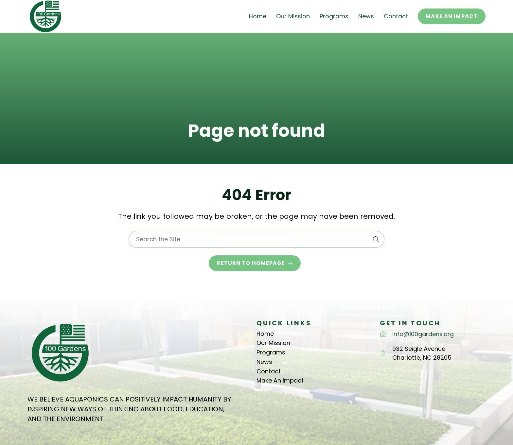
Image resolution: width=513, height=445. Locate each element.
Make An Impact (280, 380)
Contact (268, 371)
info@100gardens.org (423, 334)
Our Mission (273, 343)
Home (265, 334)
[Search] (376, 239)
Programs (270, 352)
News (264, 362)
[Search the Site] (256, 239)
